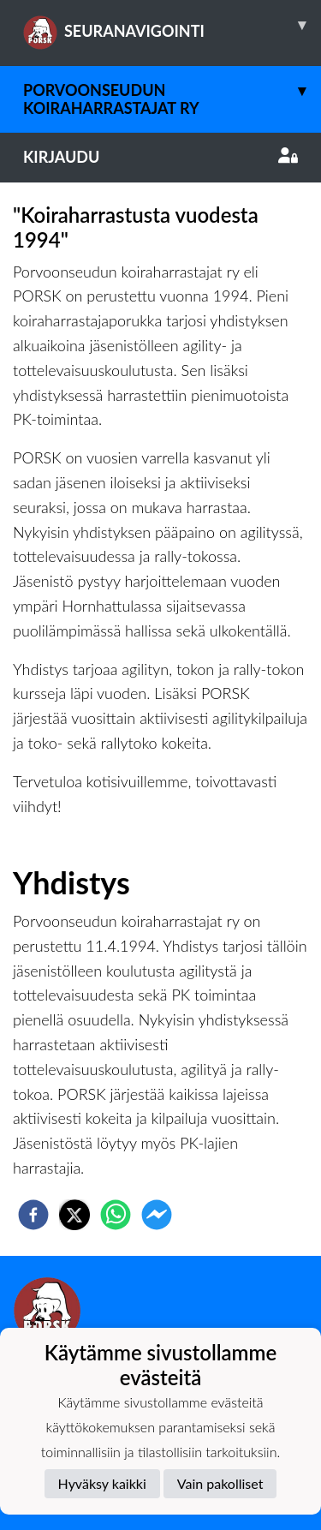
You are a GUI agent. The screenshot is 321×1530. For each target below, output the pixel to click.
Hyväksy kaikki (102, 1483)
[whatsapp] (115, 1214)
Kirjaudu (160, 156)
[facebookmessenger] (156, 1214)
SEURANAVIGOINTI (172, 25)
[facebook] (33, 1214)
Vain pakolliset (220, 1483)
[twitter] (74, 1214)
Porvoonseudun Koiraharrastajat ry (172, 91)
